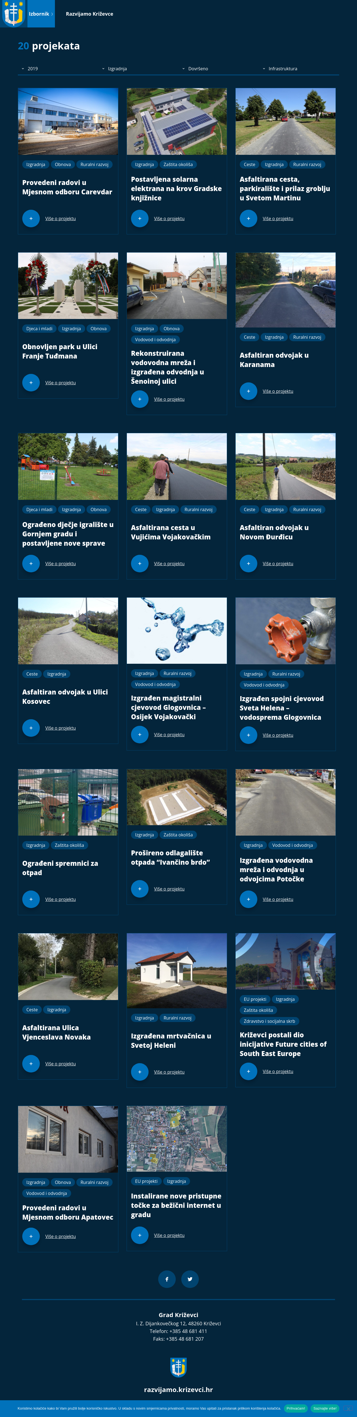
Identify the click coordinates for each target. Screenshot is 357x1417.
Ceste (249, 164)
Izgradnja (35, 164)
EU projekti (255, 999)
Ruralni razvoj (94, 164)
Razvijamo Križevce (89, 13)
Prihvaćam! (296, 1408)
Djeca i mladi (39, 329)
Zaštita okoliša (178, 164)
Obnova (63, 164)
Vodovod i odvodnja (155, 340)
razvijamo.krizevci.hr (178, 1389)
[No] (348, 1408)
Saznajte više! (324, 1408)
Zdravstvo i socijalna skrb (269, 1021)
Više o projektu (60, 218)
